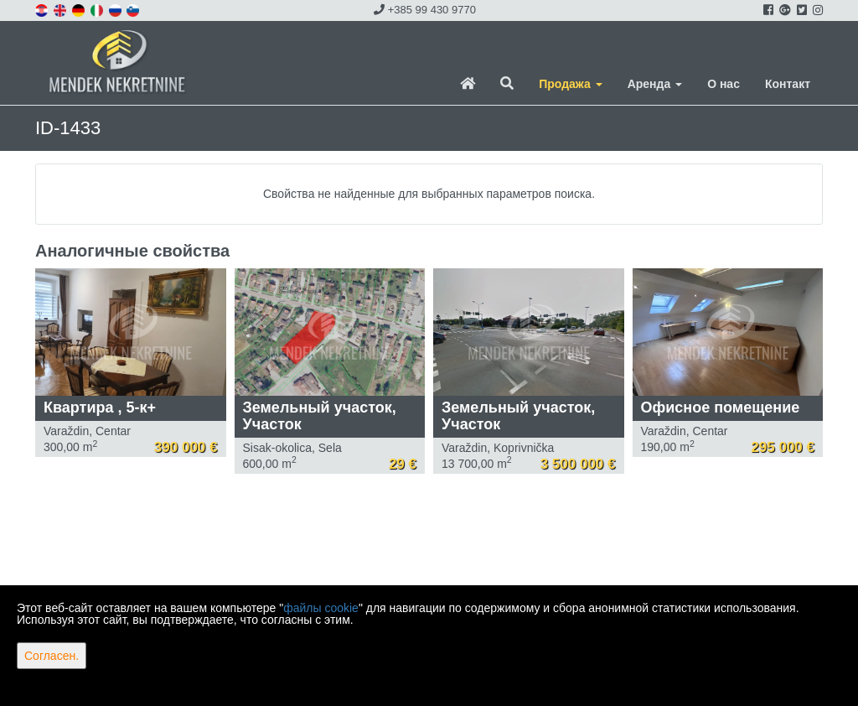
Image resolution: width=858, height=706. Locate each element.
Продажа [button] (570, 84)
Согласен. (51, 655)
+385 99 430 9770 (425, 9)
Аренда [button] (655, 84)
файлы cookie (321, 608)
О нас (723, 84)
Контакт (787, 84)
